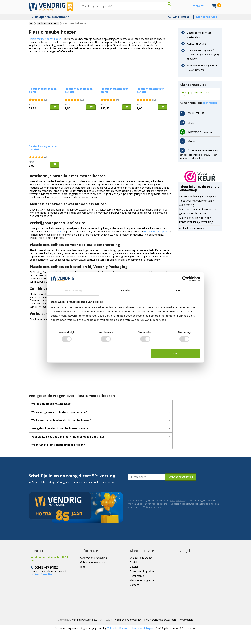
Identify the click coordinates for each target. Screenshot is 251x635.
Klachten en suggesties (143, 580)
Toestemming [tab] (73, 290)
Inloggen (198, 5)
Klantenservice (206, 17)
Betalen (134, 566)
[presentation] (154, 489)
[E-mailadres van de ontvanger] (146, 477)
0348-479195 (181, 17)
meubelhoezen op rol (155, 231)
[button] (200, 176)
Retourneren (137, 575)
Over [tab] (178, 290)
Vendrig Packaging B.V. (85, 619)
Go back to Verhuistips (191, 228)
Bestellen (135, 562)
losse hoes (55, 231)
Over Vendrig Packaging (93, 557)
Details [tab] (125, 290)
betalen (197, 43)
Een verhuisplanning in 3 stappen (197, 196)
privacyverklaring (177, 500)
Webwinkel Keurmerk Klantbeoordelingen (130, 628)
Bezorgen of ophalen (142, 571)
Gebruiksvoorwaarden (92, 562)
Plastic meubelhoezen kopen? (45, 39)
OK (175, 353)
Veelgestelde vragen (141, 557)
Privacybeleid (185, 619)
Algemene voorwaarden (128, 619)
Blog (82, 566)
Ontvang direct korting (181, 476)
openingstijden (210, 102)
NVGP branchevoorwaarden (160, 619)
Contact (134, 584)
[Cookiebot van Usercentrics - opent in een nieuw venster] (185, 279)
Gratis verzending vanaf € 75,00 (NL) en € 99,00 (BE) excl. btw (203, 55)
